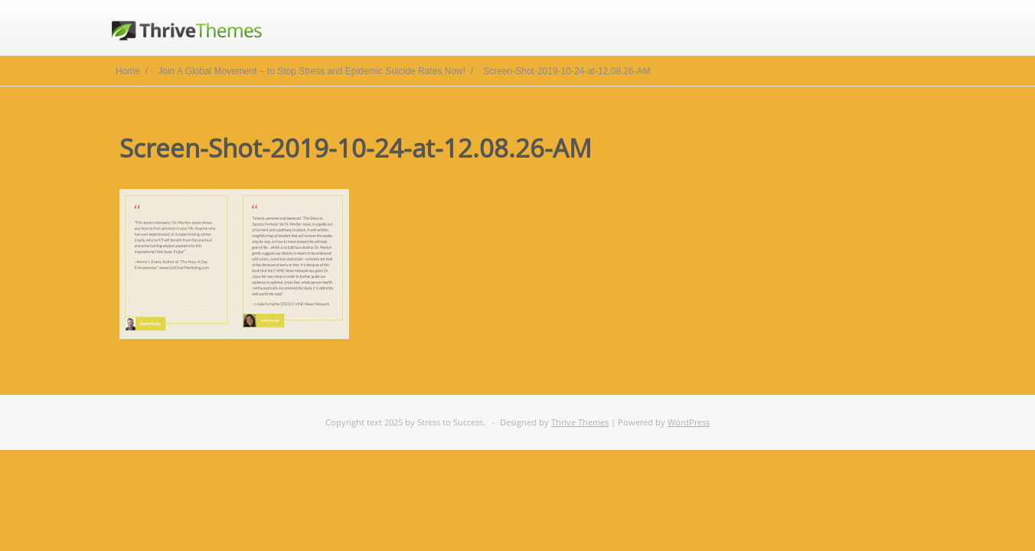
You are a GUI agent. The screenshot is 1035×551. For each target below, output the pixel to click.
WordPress (689, 422)
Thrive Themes (580, 422)
